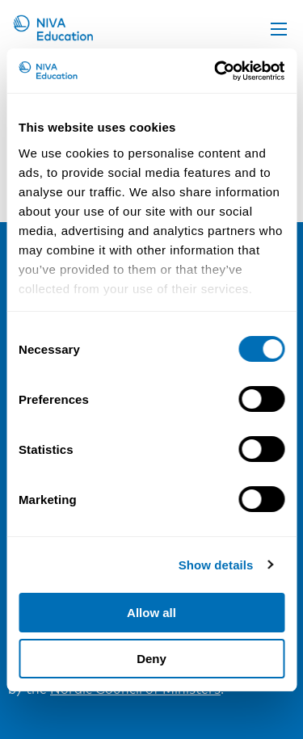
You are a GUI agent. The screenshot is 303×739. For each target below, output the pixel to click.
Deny (151, 659)
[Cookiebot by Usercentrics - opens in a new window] (215, 71)
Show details (216, 565)
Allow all (151, 612)
